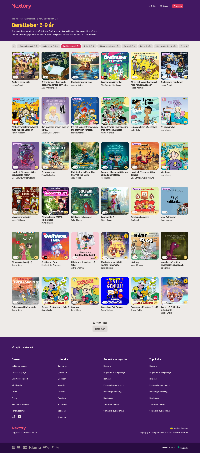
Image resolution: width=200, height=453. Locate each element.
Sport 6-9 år (186, 46)
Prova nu (178, 6)
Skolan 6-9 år (129, 46)
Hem (13, 19)
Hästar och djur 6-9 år (109, 46)
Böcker (20, 19)
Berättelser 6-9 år (71, 46)
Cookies (184, 432)
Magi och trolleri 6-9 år (166, 46)
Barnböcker (30, 19)
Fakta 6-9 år (145, 46)
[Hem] (79, 6)
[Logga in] (165, 6)
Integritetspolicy (159, 432)
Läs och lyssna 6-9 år (28, 46)
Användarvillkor (173, 432)
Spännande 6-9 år (50, 46)
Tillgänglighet (145, 432)
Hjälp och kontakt (23, 347)
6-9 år (39, 19)
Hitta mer (100, 328)
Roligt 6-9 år (89, 46)
